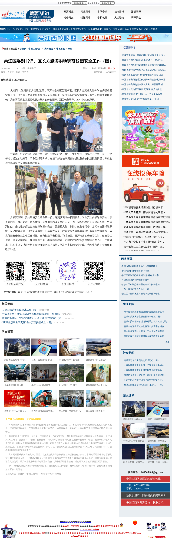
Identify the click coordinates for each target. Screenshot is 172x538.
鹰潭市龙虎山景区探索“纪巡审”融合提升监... (143, 89)
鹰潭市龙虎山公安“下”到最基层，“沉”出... (141, 99)
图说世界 (128, 395)
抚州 (141, 29)
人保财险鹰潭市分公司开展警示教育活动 (143, 370)
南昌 (106, 29)
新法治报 (43, 29)
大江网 (51, 29)
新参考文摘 (60, 29)
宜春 (146, 29)
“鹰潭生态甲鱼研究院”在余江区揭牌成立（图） (27, 322)
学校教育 (102, 17)
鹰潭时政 (69, 11)
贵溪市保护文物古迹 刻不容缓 (136, 271)
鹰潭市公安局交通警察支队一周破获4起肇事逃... (144, 79)
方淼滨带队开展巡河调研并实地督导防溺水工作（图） (31, 314)
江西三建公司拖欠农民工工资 (135, 289)
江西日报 (15, 29)
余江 (70, 49)
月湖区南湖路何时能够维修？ (135, 280)
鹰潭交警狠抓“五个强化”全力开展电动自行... (143, 94)
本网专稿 (102, 11)
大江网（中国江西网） (30, 49)
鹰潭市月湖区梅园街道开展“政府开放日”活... (143, 60)
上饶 (132, 29)
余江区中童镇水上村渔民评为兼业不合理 (141, 293)
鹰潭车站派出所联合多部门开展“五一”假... (143, 385)
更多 (168, 341)
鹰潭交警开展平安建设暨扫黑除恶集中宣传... (145, 311)
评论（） (112, 68)
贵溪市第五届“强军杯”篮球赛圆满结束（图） (143, 74)
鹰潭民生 (136, 17)
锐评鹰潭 (85, 17)
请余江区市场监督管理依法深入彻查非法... (141, 284)
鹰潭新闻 (128, 304)
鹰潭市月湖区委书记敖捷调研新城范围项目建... (144, 65)
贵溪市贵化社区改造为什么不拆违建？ (139, 266)
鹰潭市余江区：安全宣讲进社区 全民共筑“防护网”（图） (33, 318)
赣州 (122, 29)
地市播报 (119, 11)
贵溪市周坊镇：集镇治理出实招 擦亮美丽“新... (143, 55)
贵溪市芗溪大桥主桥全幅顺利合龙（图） (143, 316)
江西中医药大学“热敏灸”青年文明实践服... (143, 380)
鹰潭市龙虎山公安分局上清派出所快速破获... (145, 375)
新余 (127, 29)
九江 (110, 29)
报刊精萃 (88, 29)
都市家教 (79, 29)
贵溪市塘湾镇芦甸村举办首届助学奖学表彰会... (144, 70)
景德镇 (116, 29)
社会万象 (69, 17)
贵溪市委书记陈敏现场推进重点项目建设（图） (146, 321)
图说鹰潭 (136, 11)
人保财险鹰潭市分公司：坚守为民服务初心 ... (145, 365)
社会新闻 (128, 352)
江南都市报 (33, 29)
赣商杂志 (70, 29)
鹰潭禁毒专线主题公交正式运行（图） (142, 360)
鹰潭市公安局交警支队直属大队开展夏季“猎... (143, 84)
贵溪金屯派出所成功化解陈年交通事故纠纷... (145, 326)
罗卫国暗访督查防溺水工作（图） (20, 310)
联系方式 (158, 502)
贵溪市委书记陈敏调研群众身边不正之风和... (145, 336)
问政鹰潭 (85, 11)
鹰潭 (155, 29)
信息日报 (23, 29)
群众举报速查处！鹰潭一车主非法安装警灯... (145, 331)
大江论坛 (119, 17)
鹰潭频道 (48, 49)
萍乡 (150, 29)
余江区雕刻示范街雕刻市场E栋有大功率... (141, 275)
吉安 (136, 29)
